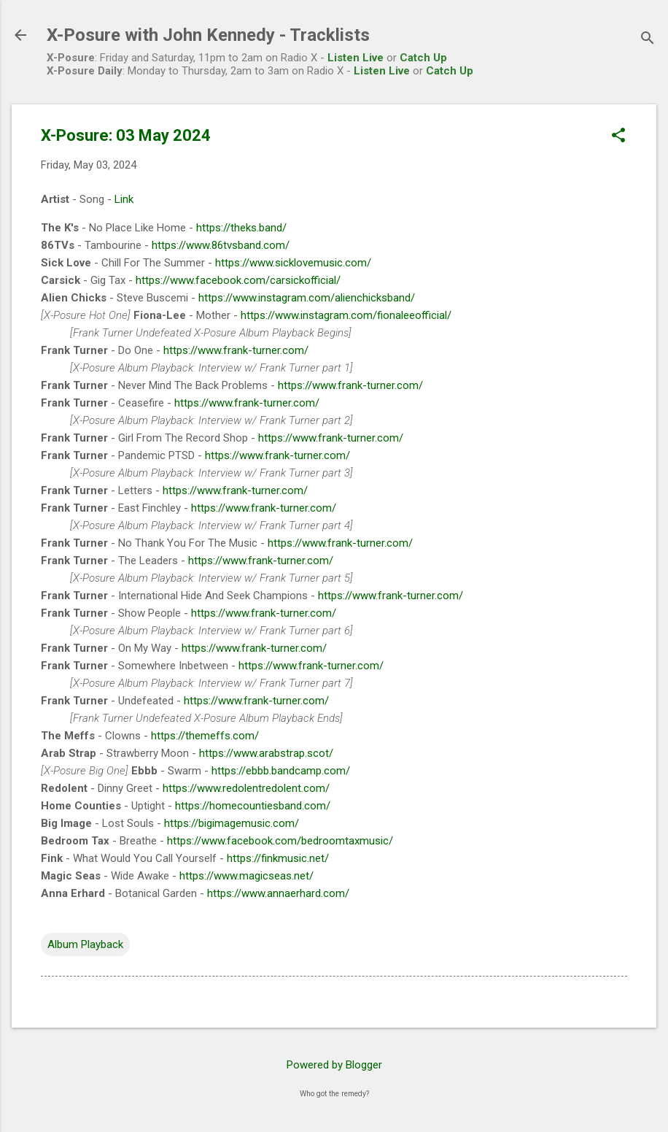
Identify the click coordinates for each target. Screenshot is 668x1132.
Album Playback (85, 944)
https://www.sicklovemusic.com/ (293, 262)
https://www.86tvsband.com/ (221, 245)
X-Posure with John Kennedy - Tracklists (208, 35)
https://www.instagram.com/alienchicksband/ (306, 297)
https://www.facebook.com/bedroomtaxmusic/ (280, 840)
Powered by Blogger (334, 1064)
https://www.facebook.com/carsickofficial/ (238, 280)
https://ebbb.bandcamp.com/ (280, 770)
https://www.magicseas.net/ (246, 875)
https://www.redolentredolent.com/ (246, 788)
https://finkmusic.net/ (278, 858)
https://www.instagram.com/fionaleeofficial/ (346, 315)
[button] (618, 136)
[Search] (647, 40)
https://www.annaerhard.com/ (278, 893)
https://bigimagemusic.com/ (231, 823)
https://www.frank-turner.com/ (235, 350)
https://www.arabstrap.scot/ (266, 753)
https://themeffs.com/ (205, 735)
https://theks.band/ (241, 227)
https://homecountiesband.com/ (252, 805)
